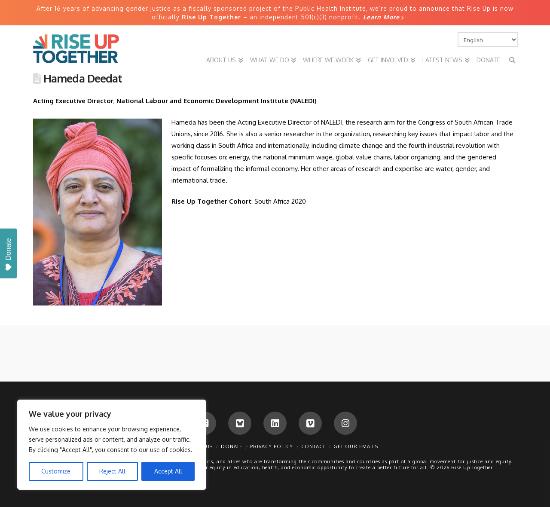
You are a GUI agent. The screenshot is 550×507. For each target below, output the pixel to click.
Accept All (168, 471)
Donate (231, 446)
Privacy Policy (271, 446)
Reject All (112, 471)
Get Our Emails (355, 446)
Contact (313, 446)
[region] (111, 445)
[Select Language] (488, 39)
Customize (55, 471)
